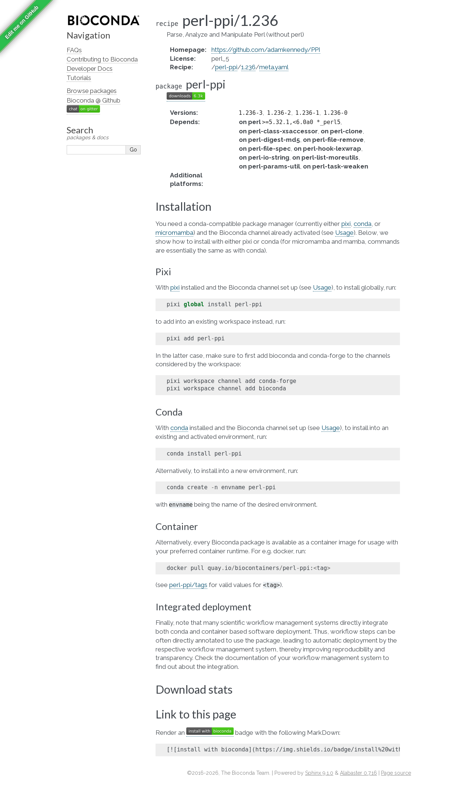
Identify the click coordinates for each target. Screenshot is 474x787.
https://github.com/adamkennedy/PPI (265, 49)
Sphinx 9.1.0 (319, 773)
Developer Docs (90, 68)
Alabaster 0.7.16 (358, 773)
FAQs (74, 50)
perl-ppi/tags (188, 584)
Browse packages (92, 90)
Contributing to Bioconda (102, 59)
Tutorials (79, 77)
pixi (346, 223)
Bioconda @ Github (93, 100)
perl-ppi (226, 67)
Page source (396, 773)
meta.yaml (273, 67)
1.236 (248, 67)
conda (362, 223)
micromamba (174, 232)
